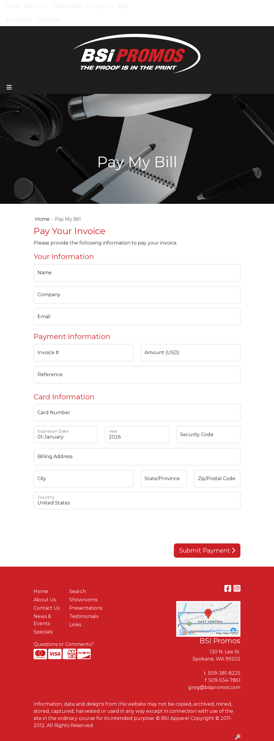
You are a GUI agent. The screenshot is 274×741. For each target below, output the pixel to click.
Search (257, 6)
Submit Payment (207, 550)
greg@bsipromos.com (214, 687)
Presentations (83, 608)
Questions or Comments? (64, 644)
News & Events (42, 620)
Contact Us (100, 6)
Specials (43, 632)
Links (75, 625)
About (32, 6)
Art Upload (19, 19)
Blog (122, 6)
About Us (45, 600)
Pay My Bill (49, 19)
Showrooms (83, 600)
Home (13, 6)
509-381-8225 (224, 673)
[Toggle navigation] (9, 87)
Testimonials (68, 6)
